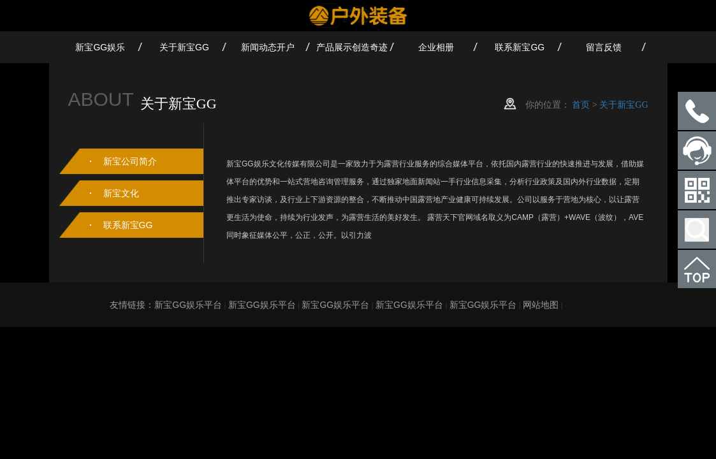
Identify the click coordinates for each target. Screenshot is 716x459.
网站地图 (541, 305)
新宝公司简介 (130, 161)
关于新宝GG (184, 47)
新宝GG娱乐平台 (188, 305)
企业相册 (436, 47)
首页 (581, 104)
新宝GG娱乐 (100, 47)
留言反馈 (604, 47)
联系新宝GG (519, 47)
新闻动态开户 (268, 47)
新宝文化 (121, 193)
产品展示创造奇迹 (352, 47)
